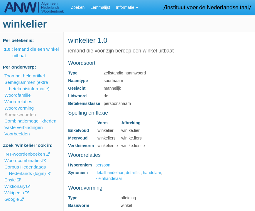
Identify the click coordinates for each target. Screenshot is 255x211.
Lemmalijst (100, 7)
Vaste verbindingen (23, 127)
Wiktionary (15, 186)
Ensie (10, 179)
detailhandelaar (109, 172)
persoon (102, 165)
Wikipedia (14, 192)
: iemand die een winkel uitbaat (35, 52)
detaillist (133, 172)
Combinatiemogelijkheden (30, 120)
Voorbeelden (17, 133)
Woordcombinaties (23, 160)
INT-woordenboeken (24, 154)
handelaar (152, 172)
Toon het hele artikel (24, 75)
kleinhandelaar (108, 178)
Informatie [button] (127, 7)
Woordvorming (19, 108)
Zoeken (78, 7)
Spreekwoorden (20, 114)
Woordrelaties (18, 101)
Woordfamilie (17, 95)
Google (11, 199)
